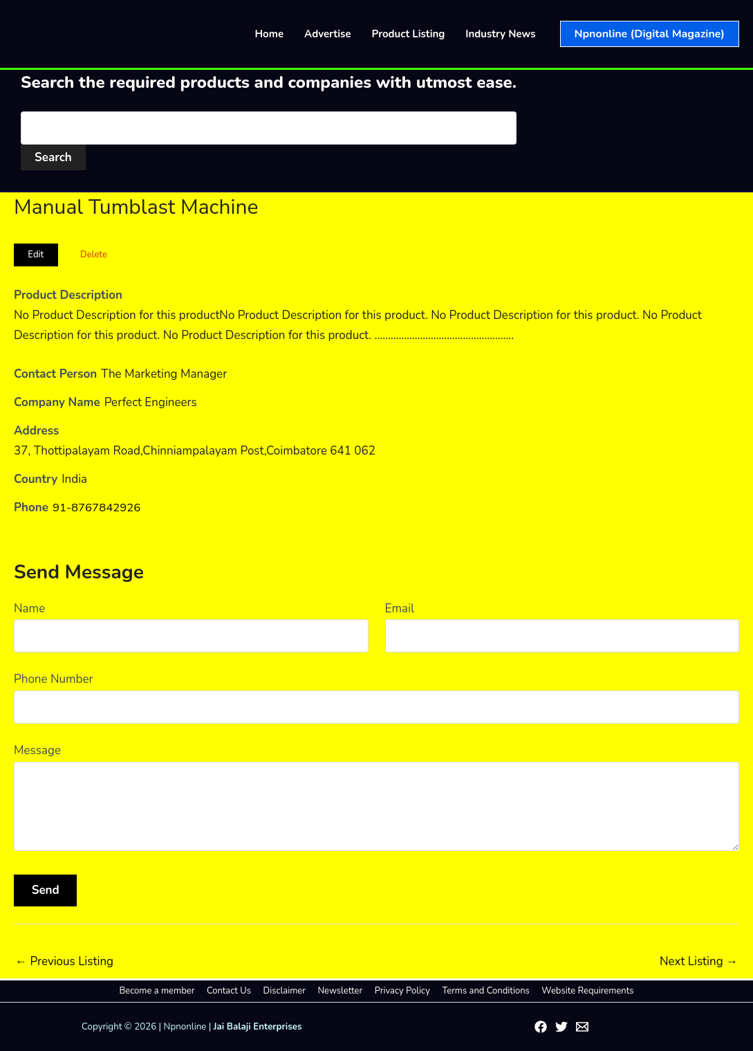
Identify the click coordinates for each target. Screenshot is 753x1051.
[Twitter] (561, 1027)
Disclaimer (287, 991)
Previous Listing (64, 961)
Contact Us (235, 991)
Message (37, 750)
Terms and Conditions (479, 991)
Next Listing (699, 961)
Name (29, 608)
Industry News (500, 34)
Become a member (166, 991)
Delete (93, 254)
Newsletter (339, 991)
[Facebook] (540, 1027)
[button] (649, 34)
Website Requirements (578, 991)
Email (399, 608)
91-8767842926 (97, 507)
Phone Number (53, 679)
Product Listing (408, 34)
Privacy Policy (399, 991)
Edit (36, 254)
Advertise (327, 34)
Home (269, 34)
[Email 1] (582, 1027)
